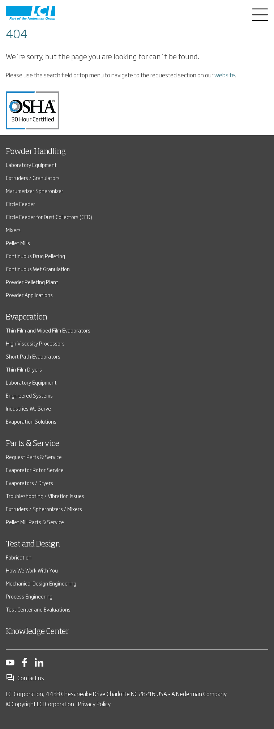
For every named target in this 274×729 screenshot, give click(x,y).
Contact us (25, 677)
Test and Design (33, 544)
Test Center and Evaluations (38, 609)
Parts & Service (32, 444)
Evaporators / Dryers (29, 482)
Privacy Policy (94, 703)
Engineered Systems (29, 395)
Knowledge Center (37, 632)
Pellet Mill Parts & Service (35, 522)
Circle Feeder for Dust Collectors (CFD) (49, 216)
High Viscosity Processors (35, 343)
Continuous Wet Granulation (38, 269)
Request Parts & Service (34, 456)
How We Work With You (32, 570)
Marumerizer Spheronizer (34, 190)
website (224, 74)
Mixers (13, 229)
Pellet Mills (18, 242)
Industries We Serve (28, 408)
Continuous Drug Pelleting (35, 256)
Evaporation (26, 317)
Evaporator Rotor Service (35, 469)
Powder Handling (36, 152)
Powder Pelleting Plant (32, 282)
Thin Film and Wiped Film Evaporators (48, 330)
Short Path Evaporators (33, 356)
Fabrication (18, 557)
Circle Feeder (20, 203)
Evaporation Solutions (31, 421)
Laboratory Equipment (31, 164)
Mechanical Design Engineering (41, 583)
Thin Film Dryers (24, 369)
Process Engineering (29, 596)
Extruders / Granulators (33, 177)
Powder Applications (29, 295)
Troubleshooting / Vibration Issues (45, 495)
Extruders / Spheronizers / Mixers (44, 509)
